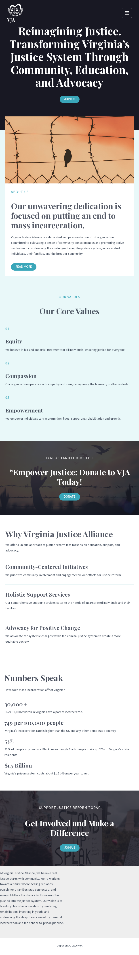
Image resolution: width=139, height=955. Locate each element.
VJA (11, 20)
